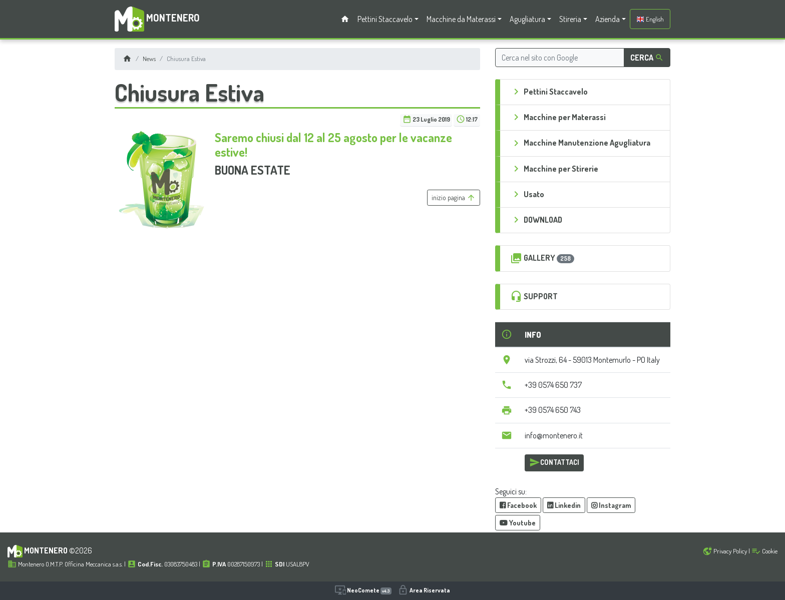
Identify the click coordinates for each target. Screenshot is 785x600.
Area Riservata (424, 589)
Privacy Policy (725, 551)
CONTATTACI (554, 462)
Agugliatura (527, 19)
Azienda (607, 19)
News (149, 59)
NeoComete (363, 589)
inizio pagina (454, 197)
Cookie (764, 551)
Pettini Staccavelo (385, 19)
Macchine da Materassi (461, 19)
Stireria (570, 19)
